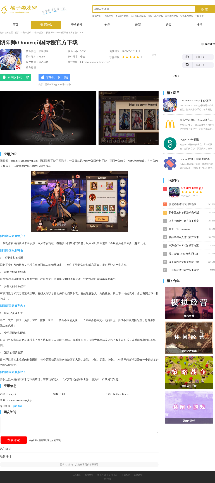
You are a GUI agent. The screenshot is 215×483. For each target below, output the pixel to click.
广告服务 (113, 475)
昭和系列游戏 (186, 16)
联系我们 (77, 475)
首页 (15, 24)
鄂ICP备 (107, 479)
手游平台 (199, 16)
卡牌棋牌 (38, 32)
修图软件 (109, 16)
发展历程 (89, 475)
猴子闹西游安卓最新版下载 (184, 262)
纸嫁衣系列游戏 (155, 16)
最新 (138, 24)
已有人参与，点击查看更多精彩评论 (79, 464)
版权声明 (101, 475)
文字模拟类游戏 (138, 16)
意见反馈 (138, 475)
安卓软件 (76, 24)
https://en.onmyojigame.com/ (95, 62)
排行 (199, 24)
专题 (107, 24)
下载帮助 (126, 475)
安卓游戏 (46, 24)
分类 (168, 24)
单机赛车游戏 (122, 16)
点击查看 (18, 406)
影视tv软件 (97, 16)
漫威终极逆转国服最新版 (182, 204)
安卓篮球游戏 (171, 16)
